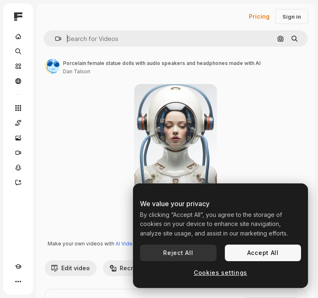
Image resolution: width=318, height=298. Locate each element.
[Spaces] (18, 123)
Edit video (70, 268)
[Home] (18, 36)
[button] (54, 39)
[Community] (18, 81)
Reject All (178, 252)
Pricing (259, 16)
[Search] (18, 51)
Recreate (128, 268)
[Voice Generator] (18, 167)
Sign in (291, 16)
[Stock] (18, 66)
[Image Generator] (18, 137)
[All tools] (18, 108)
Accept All (263, 252)
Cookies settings (220, 272)
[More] (18, 281)
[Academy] (18, 266)
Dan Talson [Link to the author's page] (76, 71)
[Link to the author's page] (52, 66)
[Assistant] (18, 182)
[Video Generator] (18, 152)
